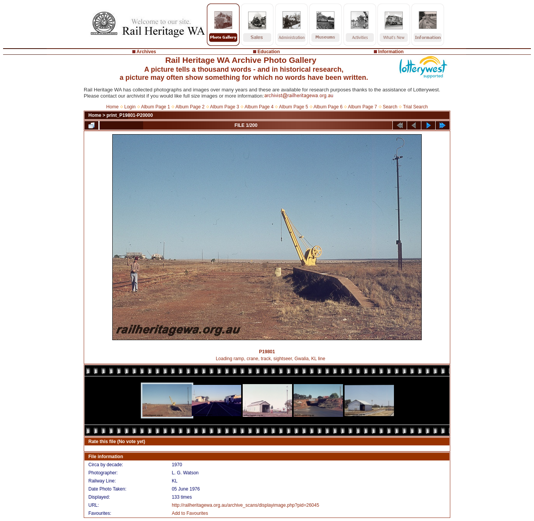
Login (129, 107)
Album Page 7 (362, 107)
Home (112, 107)
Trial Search (415, 107)
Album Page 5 (293, 107)
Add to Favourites (190, 513)
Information (391, 51)
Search (390, 107)
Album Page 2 (190, 107)
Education (268, 51)
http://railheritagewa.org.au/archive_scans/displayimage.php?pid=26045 (245, 505)
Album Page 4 (259, 107)
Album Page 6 (327, 107)
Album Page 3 (224, 107)
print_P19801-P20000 (129, 115)
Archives (146, 51)
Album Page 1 (155, 107)
